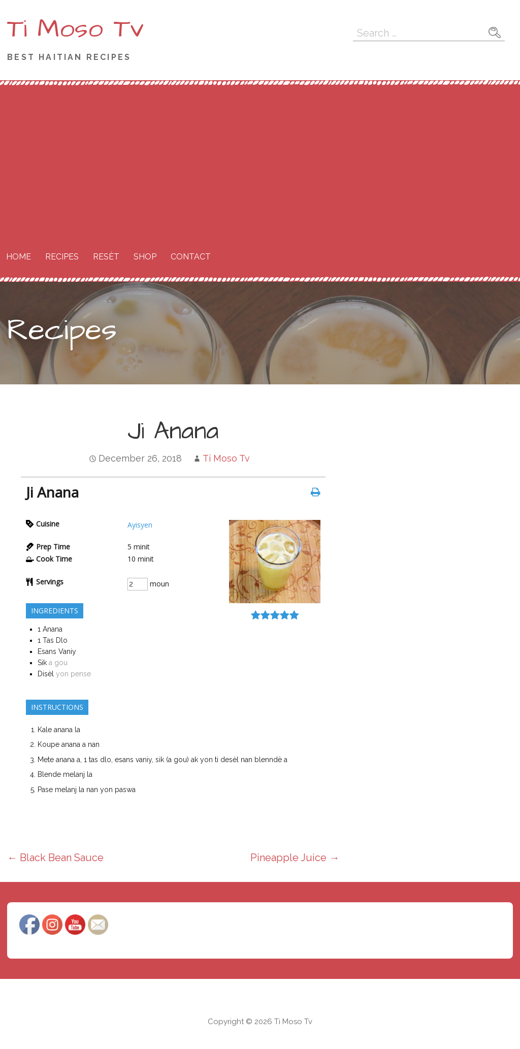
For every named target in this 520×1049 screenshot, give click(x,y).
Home (18, 256)
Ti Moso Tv (75, 29)
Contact (191, 256)
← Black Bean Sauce (55, 857)
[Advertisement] (260, 161)
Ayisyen (139, 525)
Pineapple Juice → (294, 857)
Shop (145, 256)
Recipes (62, 256)
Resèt (106, 256)
